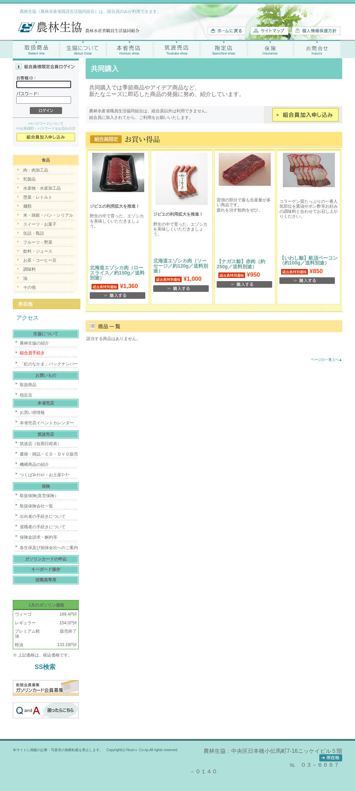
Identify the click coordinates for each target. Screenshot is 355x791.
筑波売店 (176, 49)
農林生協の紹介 (34, 343)
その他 (29, 287)
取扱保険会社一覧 (36, 506)
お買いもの (45, 375)
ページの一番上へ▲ (326, 360)
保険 (270, 49)
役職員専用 (45, 579)
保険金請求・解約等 (38, 537)
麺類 (27, 206)
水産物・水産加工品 (42, 188)
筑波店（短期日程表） (40, 443)
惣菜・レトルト (37, 197)
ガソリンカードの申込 (46, 559)
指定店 (223, 49)
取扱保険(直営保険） (39, 495)
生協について (83, 49)
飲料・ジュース (37, 251)
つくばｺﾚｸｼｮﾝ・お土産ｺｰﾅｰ (45, 474)
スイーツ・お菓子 (40, 224)
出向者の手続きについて (43, 516)
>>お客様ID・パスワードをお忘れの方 (46, 128)
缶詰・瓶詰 (33, 233)
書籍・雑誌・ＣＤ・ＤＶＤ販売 (49, 454)
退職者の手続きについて (43, 526)
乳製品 (29, 179)
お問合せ (317, 49)
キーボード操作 (45, 569)
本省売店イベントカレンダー (47, 422)
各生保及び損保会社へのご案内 (49, 547)
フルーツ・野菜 (37, 242)
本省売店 (129, 49)
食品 (46, 160)
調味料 (29, 269)
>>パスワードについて (45, 123)
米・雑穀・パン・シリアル (48, 215)
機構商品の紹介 (34, 464)
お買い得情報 (32, 412)
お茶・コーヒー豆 (40, 260)
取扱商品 (36, 49)
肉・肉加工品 (35, 170)
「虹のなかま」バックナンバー (49, 364)
